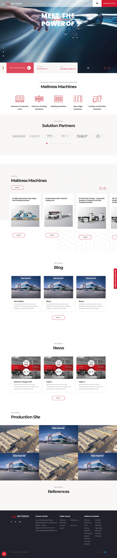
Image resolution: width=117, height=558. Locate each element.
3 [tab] (54, 143)
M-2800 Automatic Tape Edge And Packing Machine (24, 200)
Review (18, 236)
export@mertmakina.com (68, 69)
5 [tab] (62, 143)
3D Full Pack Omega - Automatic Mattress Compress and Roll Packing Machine (92, 201)
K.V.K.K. (62, 528)
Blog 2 (81, 302)
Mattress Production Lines (87, 522)
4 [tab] (58, 143)
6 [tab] (66, 143)
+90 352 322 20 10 (42, 69)
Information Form (115, 278)
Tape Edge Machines (98, 529)
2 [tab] (50, 143)
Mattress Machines (63, 521)
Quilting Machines (87, 529)
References (74, 520)
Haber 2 (82, 383)
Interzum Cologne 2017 (23, 383)
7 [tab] (70, 143)
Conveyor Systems (87, 543)
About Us (74, 525)
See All (17, 188)
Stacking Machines (98, 535)
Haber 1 (49, 383)
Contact (62, 525)
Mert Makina (19, 302)
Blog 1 (48, 302)
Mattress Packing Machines (98, 522)
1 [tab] (46, 143)
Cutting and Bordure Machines (88, 536)
